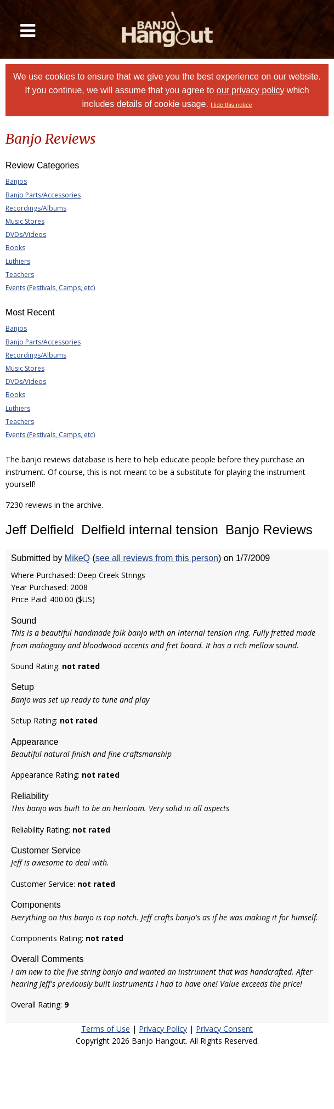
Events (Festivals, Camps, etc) (50, 287)
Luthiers (17, 261)
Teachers (19, 274)
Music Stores (24, 221)
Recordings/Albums (35, 208)
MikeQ (77, 558)
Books (15, 247)
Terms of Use (105, 1028)
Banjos (16, 181)
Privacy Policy (163, 1028)
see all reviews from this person (156, 558)
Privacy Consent (224, 1028)
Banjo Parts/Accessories (43, 195)
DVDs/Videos (25, 234)
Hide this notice (231, 104)
